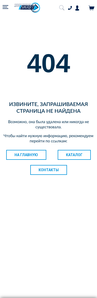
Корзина (91, 8)
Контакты (49, 170)
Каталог (74, 155)
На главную (26, 155)
